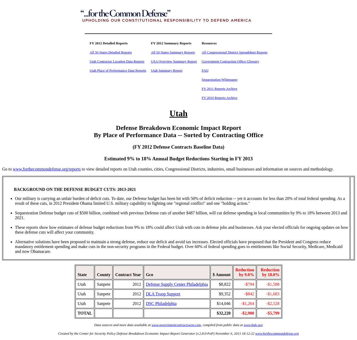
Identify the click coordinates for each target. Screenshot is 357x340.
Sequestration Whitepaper (219, 80)
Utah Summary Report (167, 70)
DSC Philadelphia (161, 303)
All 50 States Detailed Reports (111, 52)
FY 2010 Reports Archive (219, 98)
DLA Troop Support (163, 294)
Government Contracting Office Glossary (230, 61)
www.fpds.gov (253, 325)
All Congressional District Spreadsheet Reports (234, 52)
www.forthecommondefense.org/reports (47, 169)
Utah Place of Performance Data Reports (118, 70)
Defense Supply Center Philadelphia (177, 284)
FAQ (205, 70)
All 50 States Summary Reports (173, 52)
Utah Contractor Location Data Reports (117, 61)
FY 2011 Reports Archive (219, 89)
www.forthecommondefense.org (277, 333)
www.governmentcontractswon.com (176, 325)
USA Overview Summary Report (174, 61)
